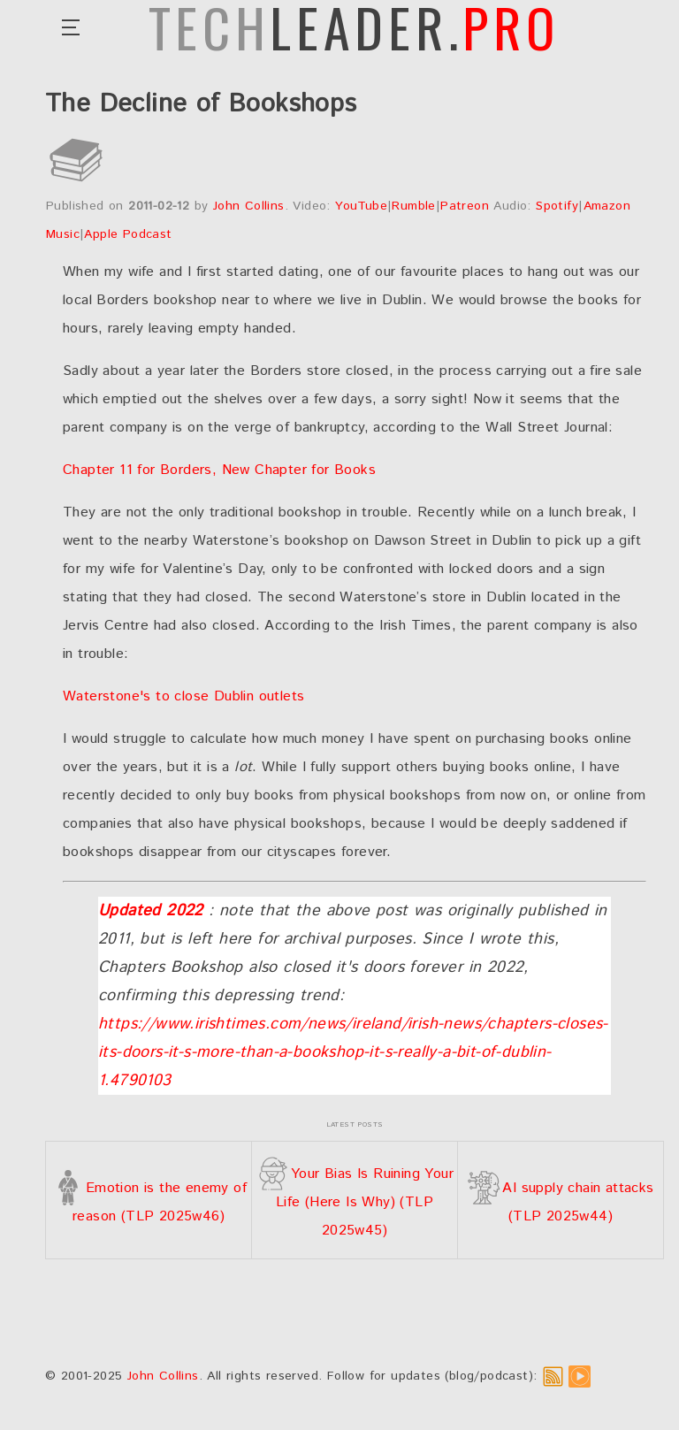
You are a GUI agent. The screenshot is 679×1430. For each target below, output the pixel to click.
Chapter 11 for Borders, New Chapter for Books (219, 470)
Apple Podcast (128, 234)
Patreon (464, 206)
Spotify (557, 206)
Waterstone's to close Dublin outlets (183, 696)
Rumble (413, 206)
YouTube (361, 206)
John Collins (249, 206)
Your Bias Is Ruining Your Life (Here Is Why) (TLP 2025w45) (355, 1202)
